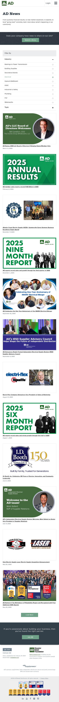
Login (48, 3)
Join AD (30, 637)
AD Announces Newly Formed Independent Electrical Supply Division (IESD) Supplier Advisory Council (28, 353)
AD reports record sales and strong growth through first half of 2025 (26, 435)
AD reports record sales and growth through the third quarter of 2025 (26, 270)
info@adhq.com (14, 657)
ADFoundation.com (35, 654)
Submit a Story (30, 40)
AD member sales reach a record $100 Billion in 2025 (20, 187)
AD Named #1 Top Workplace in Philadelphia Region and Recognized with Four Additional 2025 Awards (29, 604)
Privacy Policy (44, 678)
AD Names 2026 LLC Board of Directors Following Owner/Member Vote (27, 146)
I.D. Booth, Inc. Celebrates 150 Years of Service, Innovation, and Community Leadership (28, 477)
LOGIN (7, 649)
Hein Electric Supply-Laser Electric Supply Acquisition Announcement (26, 562)
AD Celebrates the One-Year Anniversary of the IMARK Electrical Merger (27, 311)
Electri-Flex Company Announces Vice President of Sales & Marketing (26, 394)
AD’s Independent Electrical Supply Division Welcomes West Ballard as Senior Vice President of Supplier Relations (29, 520)
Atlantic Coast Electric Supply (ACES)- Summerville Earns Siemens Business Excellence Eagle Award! (28, 228)
